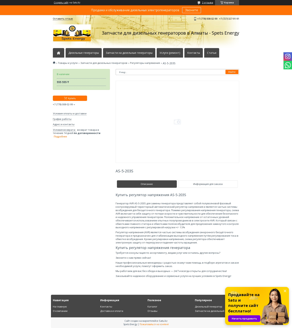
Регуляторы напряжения (145, 63)
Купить (72, 98)
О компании (60, 311)
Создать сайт (61, 2)
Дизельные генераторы (83, 53)
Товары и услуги (68, 63)
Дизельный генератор (208, 306)
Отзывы (152, 311)
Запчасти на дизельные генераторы (129, 53)
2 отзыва (207, 2)
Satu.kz (163, 320)
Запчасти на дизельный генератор (216, 311)
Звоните (191, 10)
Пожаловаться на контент (154, 324)
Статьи (211, 53)
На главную (60, 306)
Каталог (152, 306)
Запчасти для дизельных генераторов (103, 63)
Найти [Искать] (232, 72)
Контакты (193, 53)
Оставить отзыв (63, 18)
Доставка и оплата (111, 311)
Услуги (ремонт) (169, 53)
